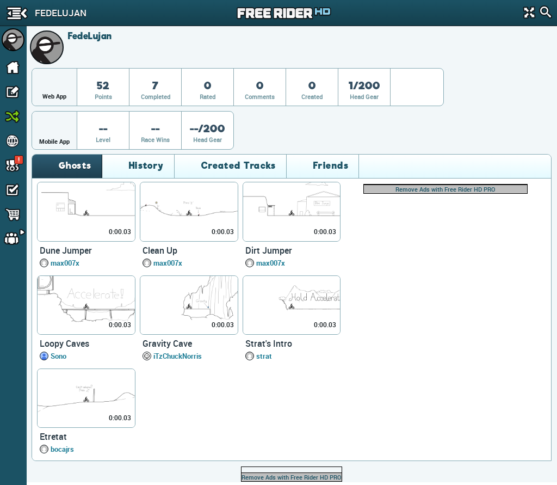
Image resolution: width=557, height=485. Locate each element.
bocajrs (62, 449)
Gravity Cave (167, 343)
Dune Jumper (66, 250)
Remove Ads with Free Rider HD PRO (445, 189)
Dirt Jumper (268, 250)
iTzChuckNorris (177, 356)
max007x (65, 263)
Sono (58, 356)
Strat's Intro (268, 343)
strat (264, 356)
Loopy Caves (64, 343)
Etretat (53, 437)
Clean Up (160, 250)
